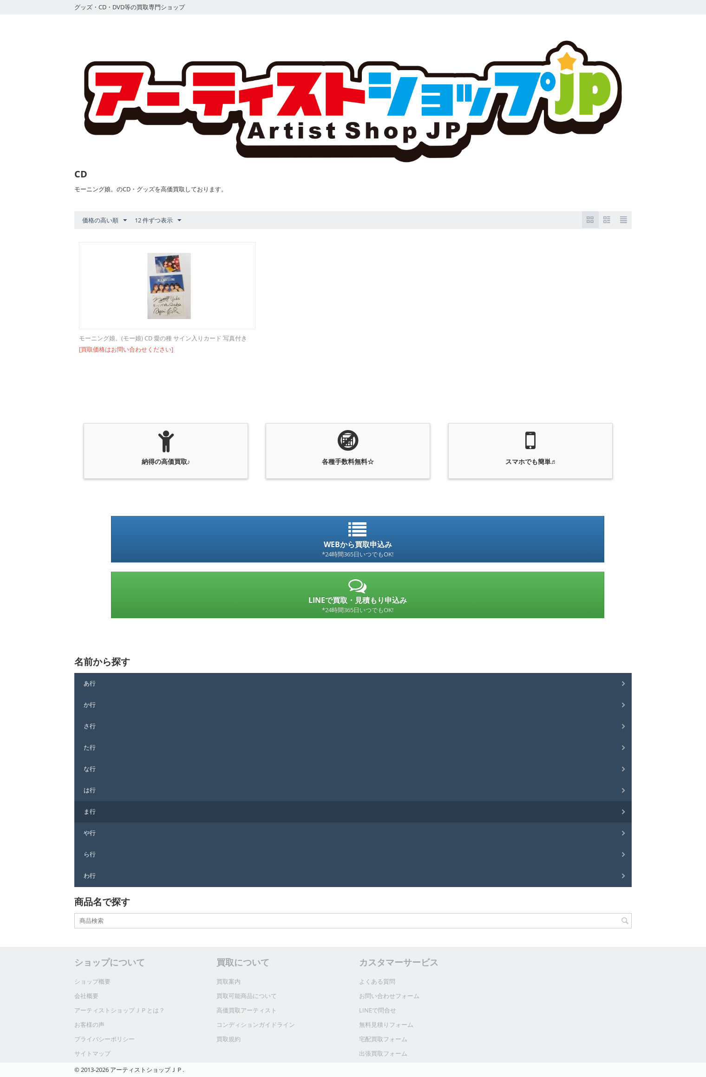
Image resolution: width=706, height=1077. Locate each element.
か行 (90, 704)
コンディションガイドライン (255, 1024)
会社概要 (86, 996)
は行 (90, 790)
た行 (90, 747)
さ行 (90, 726)
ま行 (90, 811)
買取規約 (228, 1039)
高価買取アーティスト (246, 1010)
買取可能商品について (246, 996)
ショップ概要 (92, 981)
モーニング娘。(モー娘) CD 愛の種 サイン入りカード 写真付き (163, 338)
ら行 (90, 854)
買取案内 (228, 981)
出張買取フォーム (383, 1053)
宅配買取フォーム (383, 1039)
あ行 (90, 683)
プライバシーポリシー (104, 1039)
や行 (90, 833)
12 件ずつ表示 (158, 220)
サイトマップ (92, 1053)
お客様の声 (89, 1024)
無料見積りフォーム (386, 1024)
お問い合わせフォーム (389, 996)
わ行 (90, 875)
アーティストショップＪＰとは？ (119, 1010)
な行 (90, 768)
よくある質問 (377, 981)
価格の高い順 (104, 220)
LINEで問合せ (377, 1010)
